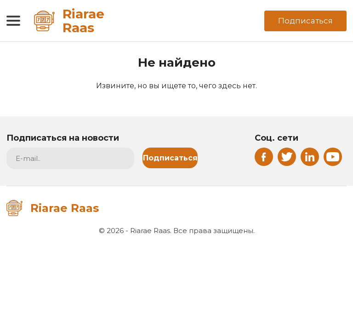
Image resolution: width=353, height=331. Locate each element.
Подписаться (305, 20)
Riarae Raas (69, 20)
